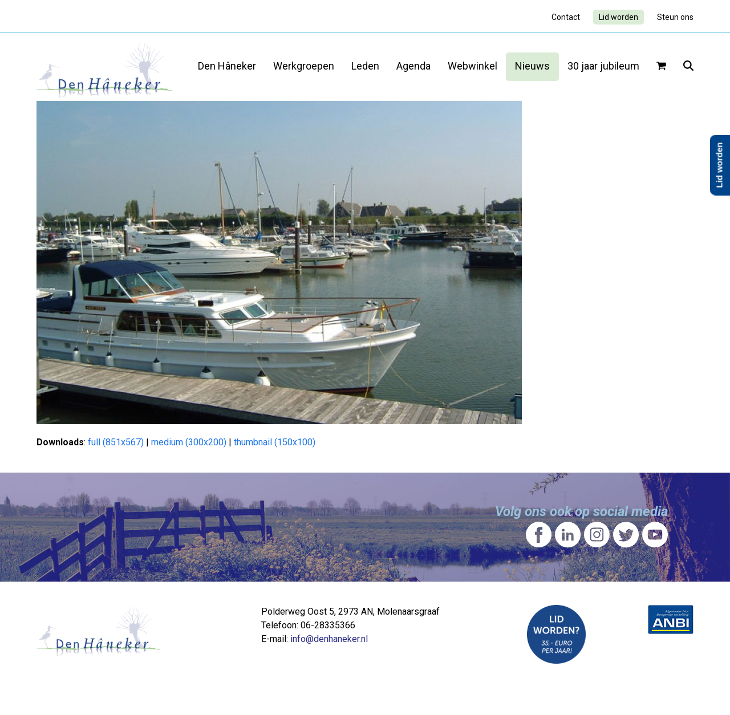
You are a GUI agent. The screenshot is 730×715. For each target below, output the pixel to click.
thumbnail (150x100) (274, 442)
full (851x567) (116, 442)
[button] (661, 66)
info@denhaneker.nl (329, 638)
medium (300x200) (188, 442)
